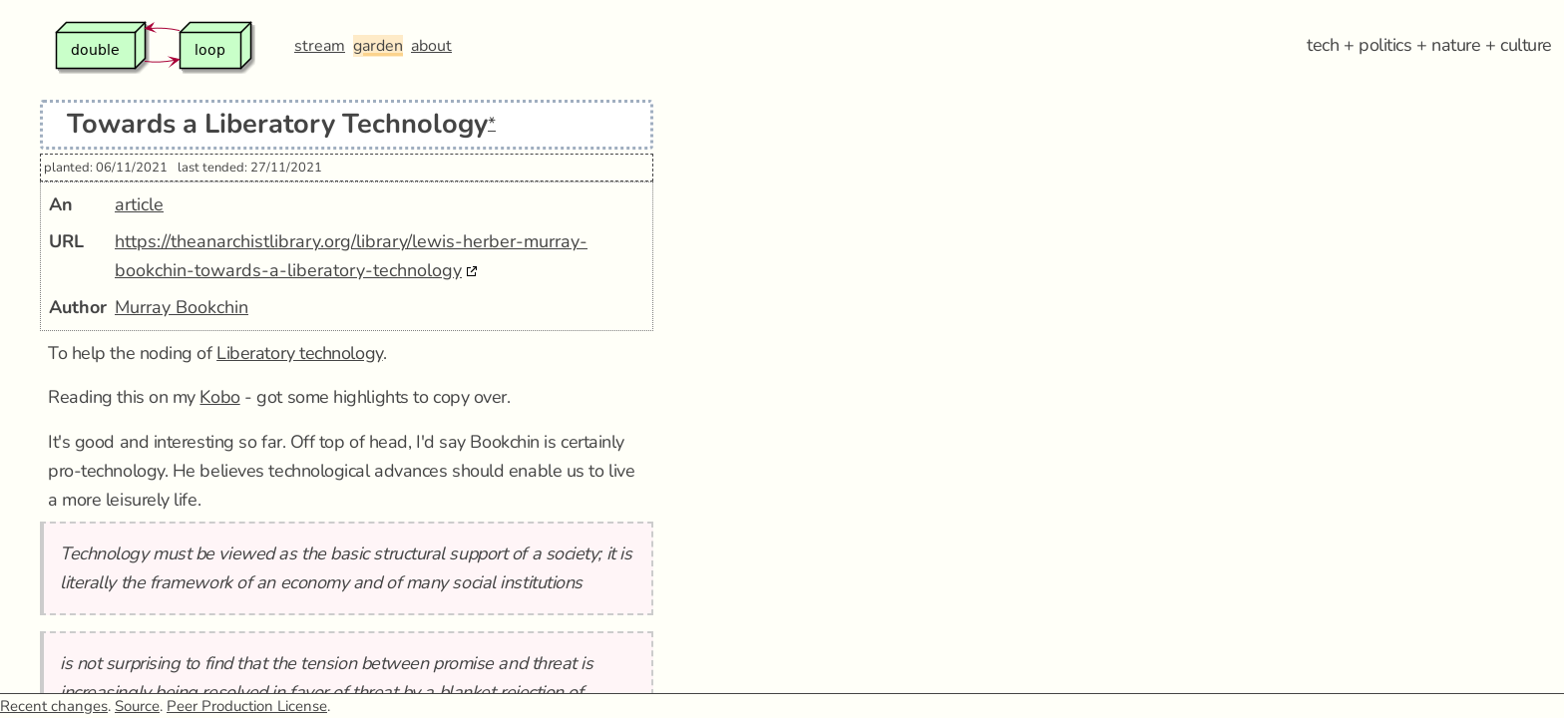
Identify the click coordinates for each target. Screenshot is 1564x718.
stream (319, 46)
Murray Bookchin (181, 307)
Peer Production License (247, 706)
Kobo (219, 397)
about (431, 46)
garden (378, 46)
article (139, 204)
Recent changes (54, 706)
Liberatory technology (299, 353)
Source (137, 706)
